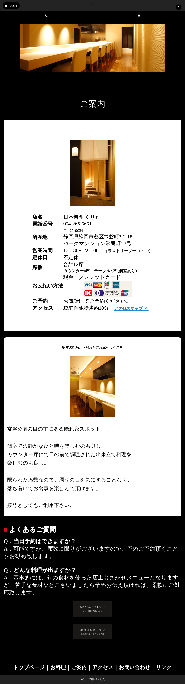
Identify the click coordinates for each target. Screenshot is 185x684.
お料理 (58, 667)
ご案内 (79, 667)
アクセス (102, 667)
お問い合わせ (134, 667)
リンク (164, 667)
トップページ (29, 667)
